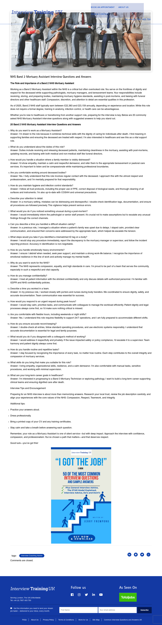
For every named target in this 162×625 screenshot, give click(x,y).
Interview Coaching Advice (31, 556)
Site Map (96, 620)
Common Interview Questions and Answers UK (123, 620)
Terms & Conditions (66, 620)
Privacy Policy (48, 620)
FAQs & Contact (140, 6)
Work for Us (83, 620)
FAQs (24, 620)
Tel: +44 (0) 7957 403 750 (136, 11)
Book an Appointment (101, 6)
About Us (122, 6)
